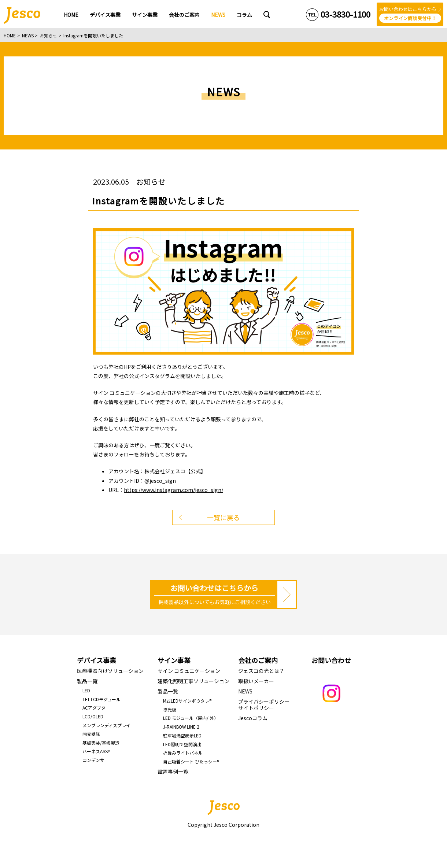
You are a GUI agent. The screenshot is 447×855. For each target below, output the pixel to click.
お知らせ (48, 35)
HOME (10, 35)
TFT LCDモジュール (101, 699)
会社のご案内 (258, 660)
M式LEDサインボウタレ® (187, 700)
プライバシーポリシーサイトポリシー (263, 704)
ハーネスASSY (96, 751)
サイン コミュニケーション (189, 670)
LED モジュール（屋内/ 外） (190, 718)
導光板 (169, 709)
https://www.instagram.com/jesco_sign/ (173, 489)
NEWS (28, 35)
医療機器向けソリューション (110, 670)
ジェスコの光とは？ (261, 670)
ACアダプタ (94, 707)
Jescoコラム (252, 718)
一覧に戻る (223, 517)
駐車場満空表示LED (182, 735)
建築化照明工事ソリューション (193, 681)
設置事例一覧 (173, 771)
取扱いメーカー (256, 681)
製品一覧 (87, 681)
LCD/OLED (92, 716)
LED (86, 690)
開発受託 (91, 734)
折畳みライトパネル (183, 752)
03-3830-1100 (345, 14)
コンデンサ (93, 760)
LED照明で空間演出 (182, 744)
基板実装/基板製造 (100, 743)
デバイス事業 (96, 660)
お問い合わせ (331, 660)
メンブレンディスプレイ (106, 725)
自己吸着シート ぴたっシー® (191, 761)
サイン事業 (174, 660)
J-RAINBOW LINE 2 (181, 726)
